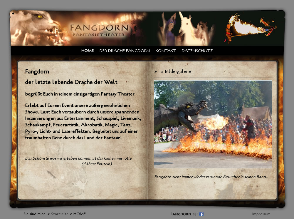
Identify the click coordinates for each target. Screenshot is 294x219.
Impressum (261, 214)
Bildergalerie (178, 71)
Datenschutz (197, 51)
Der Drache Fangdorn (125, 51)
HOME (87, 51)
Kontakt (166, 51)
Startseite (59, 214)
